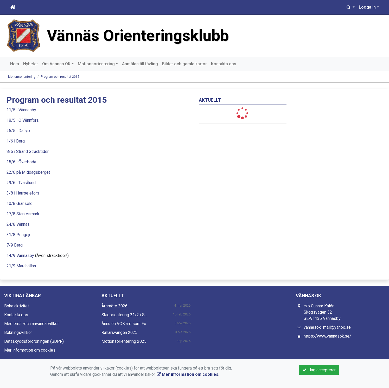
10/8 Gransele (20, 203)
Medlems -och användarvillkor (31, 323)
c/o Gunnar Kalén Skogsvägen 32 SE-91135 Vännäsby (322, 312)
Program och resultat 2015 (60, 77)
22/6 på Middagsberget (28, 172)
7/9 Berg (15, 245)
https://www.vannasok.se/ (327, 336)
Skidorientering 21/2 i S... (124, 314)
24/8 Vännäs (18, 224)
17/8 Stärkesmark (23, 213)
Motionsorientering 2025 (123, 341)
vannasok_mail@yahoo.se (327, 327)
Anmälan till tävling (140, 63)
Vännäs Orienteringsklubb (138, 36)
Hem (14, 63)
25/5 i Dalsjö (18, 130)
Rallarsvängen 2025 (119, 332)
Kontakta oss (223, 63)
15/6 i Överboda (21, 161)
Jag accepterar (319, 369)
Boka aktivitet (16, 305)
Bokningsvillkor (18, 332)
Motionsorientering (96, 63)
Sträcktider (39, 151)
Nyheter (30, 63)
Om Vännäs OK (56, 63)
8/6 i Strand (17, 151)
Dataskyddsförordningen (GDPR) (34, 341)
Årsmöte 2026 (114, 305)
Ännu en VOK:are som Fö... (125, 323)
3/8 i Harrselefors (23, 193)
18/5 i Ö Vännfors (23, 120)
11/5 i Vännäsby (21, 109)
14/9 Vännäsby (20, 255)
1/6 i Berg (16, 141)
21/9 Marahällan (21, 265)
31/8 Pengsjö (19, 234)
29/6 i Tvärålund (21, 182)
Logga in (367, 7)
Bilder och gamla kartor (184, 63)
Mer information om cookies (29, 350)
